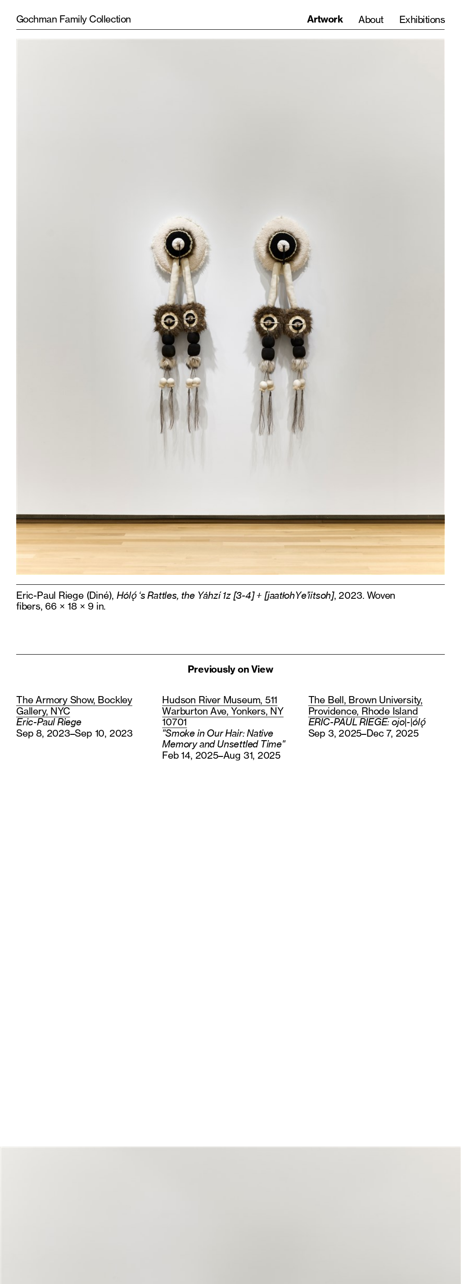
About (370, 19)
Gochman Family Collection (73, 19)
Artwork (325, 19)
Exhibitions (422, 19)
